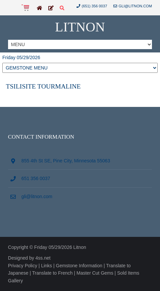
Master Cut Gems (94, 273)
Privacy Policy (22, 265)
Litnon (80, 26)
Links (46, 265)
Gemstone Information (79, 265)
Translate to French (52, 273)
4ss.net (43, 258)
